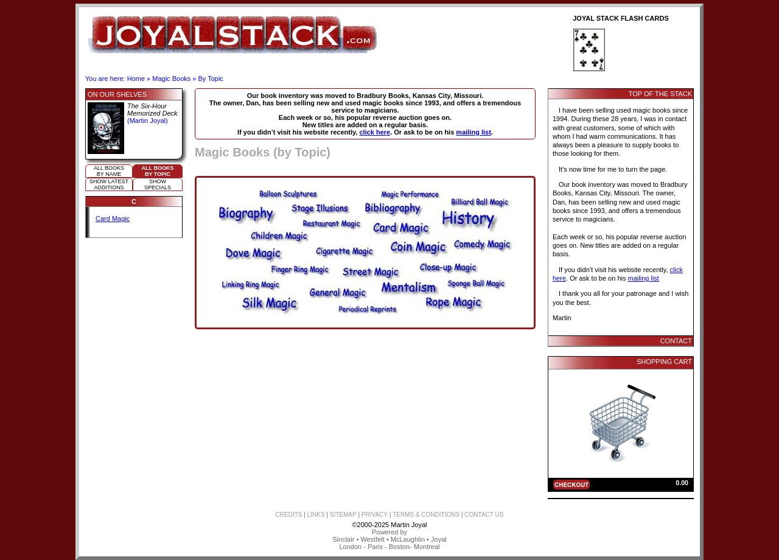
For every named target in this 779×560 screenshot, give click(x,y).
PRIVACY (375, 514)
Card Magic (113, 218)
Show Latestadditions (108, 184)
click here (374, 132)
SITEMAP (343, 514)
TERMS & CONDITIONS (426, 514)
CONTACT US (483, 514)
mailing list (473, 132)
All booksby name (109, 171)
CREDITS (289, 514)
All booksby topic (158, 171)
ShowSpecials (157, 184)
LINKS (316, 514)
